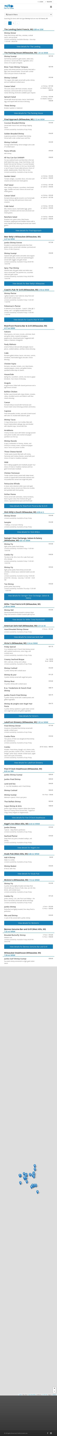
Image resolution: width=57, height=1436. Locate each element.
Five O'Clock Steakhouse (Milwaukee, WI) (23, 769)
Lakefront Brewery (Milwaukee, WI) (20, 722)
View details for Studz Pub (28, 874)
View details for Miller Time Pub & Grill (28, 619)
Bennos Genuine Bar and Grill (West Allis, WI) (25, 929)
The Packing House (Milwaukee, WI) (20, 52)
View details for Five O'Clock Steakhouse (28, 817)
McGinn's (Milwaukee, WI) (16, 880)
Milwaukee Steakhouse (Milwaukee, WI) (22, 953)
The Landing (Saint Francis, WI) (18, 29)
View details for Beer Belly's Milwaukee (28, 283)
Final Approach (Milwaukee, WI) (19, 119)
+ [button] (54, 1388)
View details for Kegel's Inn (28, 848)
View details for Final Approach (28, 230)
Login (40, 2)
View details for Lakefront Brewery (28, 763)
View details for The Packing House (28, 113)
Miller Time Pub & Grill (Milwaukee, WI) (22, 604)
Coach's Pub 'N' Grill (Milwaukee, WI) (21, 289)
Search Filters (12, 14)
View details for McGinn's (28, 923)
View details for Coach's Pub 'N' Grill (28, 319)
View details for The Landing (28, 46)
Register (48, 2)
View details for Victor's (28, 716)
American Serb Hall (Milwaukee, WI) (20, 625)
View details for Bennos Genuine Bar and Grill (28, 946)
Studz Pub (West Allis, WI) (16, 854)
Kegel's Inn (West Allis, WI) (16, 823)
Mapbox (55, 1394)
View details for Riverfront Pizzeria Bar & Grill (28, 506)
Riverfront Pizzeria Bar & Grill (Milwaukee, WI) (25, 326)
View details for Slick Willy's (28, 532)
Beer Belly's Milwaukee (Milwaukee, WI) (22, 236)
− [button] (54, 1391)
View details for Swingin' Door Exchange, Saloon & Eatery (28, 596)
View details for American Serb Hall (28, 637)
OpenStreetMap (32, 1394)
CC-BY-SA (44, 1394)
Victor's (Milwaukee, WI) (15, 643)
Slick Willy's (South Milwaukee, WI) (20, 512)
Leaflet (20, 1394)
